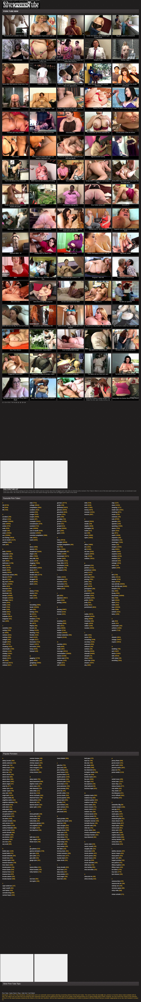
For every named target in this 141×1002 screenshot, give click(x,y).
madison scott (88, 802)
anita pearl (5, 809)
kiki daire (60, 848)
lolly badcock (88, 786)
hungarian (60, 568)
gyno (58, 533)
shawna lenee (116, 823)
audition (5, 542)
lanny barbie (61, 874)
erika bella (33, 821)
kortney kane (61, 851)
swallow (114, 556)
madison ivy (88, 798)
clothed (4, 665)
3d (3, 507)
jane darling (60, 770)
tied (113, 598)
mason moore (88, 807)
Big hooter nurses (125, 253)
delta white (33, 791)
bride (4, 609)
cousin (32, 519)
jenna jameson (61, 786)
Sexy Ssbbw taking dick (98, 205)
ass (3, 535)
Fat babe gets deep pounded (15, 132)
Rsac (19, 993)
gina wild (32, 858)
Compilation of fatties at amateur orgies (43, 374)
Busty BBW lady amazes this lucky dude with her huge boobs (125, 181)
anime (4, 526)
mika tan (87, 828)
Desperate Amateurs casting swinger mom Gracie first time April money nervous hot (98, 399)
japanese (60, 598)
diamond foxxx (34, 798)
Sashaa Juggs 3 (125, 60)
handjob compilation (63, 544)
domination (33, 568)
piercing (87, 577)
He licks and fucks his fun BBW (70, 301)
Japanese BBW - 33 (15, 253)
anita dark (5, 807)
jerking (59, 602)
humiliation (60, 565)
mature (59, 656)
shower (86, 663)
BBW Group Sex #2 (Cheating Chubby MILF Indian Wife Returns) (70, 60)
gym (58, 530)
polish (86, 584)
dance (32, 547)
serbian (86, 649)
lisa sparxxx (88, 784)
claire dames (34, 765)
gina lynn (33, 853)
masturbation (61, 653)
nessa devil (88, 851)
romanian (87, 621)
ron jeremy (115, 798)
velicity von (115, 886)
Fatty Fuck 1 (98, 301)
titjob (113, 602)
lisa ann (86, 779)
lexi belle (87, 767)
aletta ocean (6, 767)
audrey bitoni (6, 825)
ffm (31, 623)
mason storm (88, 809)
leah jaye (87, 758)
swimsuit (114, 561)
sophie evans (116, 835)
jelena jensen (61, 779)
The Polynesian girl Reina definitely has (98, 132)
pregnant (87, 593)
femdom (32, 619)
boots (4, 602)
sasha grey (115, 814)
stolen (114, 544)
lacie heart (60, 869)
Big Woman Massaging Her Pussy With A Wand (15, 399)
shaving (86, 651)
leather (59, 630)
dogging (32, 563)
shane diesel (116, 821)
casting (4, 637)
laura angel (60, 876)
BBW (15, 277)
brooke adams (6, 876)
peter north (115, 765)
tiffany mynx (116, 867)
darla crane (33, 786)
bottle (4, 605)
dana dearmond (35, 781)
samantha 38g (116, 804)
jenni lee (59, 791)
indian (59, 577)
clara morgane (34, 767)
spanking (115, 526)
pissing (86, 579)
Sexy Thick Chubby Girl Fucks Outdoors (43, 398)
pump (86, 605)
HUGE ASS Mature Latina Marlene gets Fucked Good (98, 36)
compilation (33, 507)
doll (31, 565)
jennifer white (61, 793)
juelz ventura (61, 807)
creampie (33, 521)
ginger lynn (33, 860)
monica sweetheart (90, 832)
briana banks (6, 869)
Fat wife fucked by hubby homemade (43, 132)
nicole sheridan (89, 862)
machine (59, 644)
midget (59, 663)
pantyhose (87, 570)
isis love (32, 879)
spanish (114, 524)
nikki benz (87, 865)
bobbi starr (5, 851)
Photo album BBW (43, 84)
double (32, 572)
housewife (60, 561)
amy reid (5, 793)
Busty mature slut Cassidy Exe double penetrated (125, 85)
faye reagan (33, 839)
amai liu (4, 786)
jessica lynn (61, 800)
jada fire (59, 765)
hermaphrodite (61, 551)
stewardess (115, 540)
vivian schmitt (116, 894)
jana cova (60, 767)
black (4, 591)
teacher (114, 579)
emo (31, 595)
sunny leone (115, 844)
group (59, 528)
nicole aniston (88, 853)
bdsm (4, 568)
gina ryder (33, 855)
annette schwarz (7, 811)
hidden (59, 554)
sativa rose (115, 816)
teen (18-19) (115, 584)
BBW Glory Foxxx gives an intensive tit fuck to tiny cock (43, 60)
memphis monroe (89, 821)
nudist (86, 530)
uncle (113, 623)
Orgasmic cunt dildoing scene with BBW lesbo (125, 230)
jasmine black (61, 774)
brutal (4, 614)
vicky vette (115, 890)
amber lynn (5, 788)
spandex (114, 521)
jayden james (61, 777)
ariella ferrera (6, 816)
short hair (87, 660)
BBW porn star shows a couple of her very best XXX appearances (70, 85)
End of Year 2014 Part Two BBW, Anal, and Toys (43, 278)
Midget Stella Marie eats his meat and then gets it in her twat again (70, 109)
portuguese (88, 588)
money (86, 510)
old (85, 549)
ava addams (6, 835)
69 (3, 510)
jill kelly (59, 802)
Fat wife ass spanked (125, 301)
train (113, 609)
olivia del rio (88, 876)
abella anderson (7, 763)
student (114, 551)
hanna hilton (34, 867)
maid (58, 646)
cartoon (4, 635)
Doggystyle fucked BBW (15, 374)
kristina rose (61, 855)
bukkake (5, 616)
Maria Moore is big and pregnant (43, 301)
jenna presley (61, 788)
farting (32, 612)
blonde (4, 595)
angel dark (5, 795)
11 (18, 402)
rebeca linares (116, 786)
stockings (115, 542)
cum (31, 528)
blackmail (5, 593)
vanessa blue (116, 881)
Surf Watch (31, 993)
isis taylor (33, 881)
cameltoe (5, 628)
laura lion (60, 879)
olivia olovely (88, 879)
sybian (114, 568)
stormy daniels (116, 839)
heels (58, 549)
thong (113, 593)
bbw (3, 565)
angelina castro (7, 800)
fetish (31, 621)
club (31, 503)
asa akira (5, 818)
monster (87, 512)
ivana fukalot (61, 758)
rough (86, 623)
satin (85, 635)
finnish (32, 628)
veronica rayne (116, 888)
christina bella (34, 760)
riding (86, 619)
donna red (33, 802)
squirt (113, 535)
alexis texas (6, 781)
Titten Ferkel (15, 156)
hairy (58, 540)
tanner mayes (116, 853)
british (4, 612)
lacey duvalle (61, 867)
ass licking (5, 537)
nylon (86, 537)
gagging (32, 658)
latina (58, 628)
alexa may (5, 770)
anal (3, 524)
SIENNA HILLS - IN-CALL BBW (98, 229)
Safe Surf (24, 993)
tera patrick (115, 862)
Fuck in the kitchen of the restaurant (15, 181)
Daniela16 (126, 156)
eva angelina (34, 825)
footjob (32, 639)
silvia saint (115, 830)
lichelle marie (88, 777)
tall (113, 574)
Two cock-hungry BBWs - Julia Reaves (70, 398)
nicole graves (88, 855)
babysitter (5, 554)
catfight (4, 639)
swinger (114, 563)
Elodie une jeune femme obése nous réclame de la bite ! (15, 205)
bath (3, 561)
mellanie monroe (89, 818)
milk (85, 503)
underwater (115, 625)
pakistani (87, 565)
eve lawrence (34, 830)
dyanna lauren (34, 804)
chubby (4, 653)
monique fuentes (89, 835)
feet (31, 616)
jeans (58, 600)
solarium (114, 517)
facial (31, 607)
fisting (32, 630)
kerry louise (60, 846)
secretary (87, 642)
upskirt (114, 630)
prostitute (87, 598)
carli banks (5, 890)
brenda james (6, 867)
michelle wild (88, 825)
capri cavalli (6, 888)
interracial (60, 586)
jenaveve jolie (61, 781)
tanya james (115, 855)
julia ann (59, 809)
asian (4, 533)
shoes (86, 658)
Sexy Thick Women (15, 350)
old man (86, 551)
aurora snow (6, 830)
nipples (86, 526)
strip (113, 549)
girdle (59, 505)
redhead (87, 616)
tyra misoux (115, 874)
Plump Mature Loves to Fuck (125, 277)
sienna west (115, 828)
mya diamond (88, 837)
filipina (32, 625)
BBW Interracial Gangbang (70, 374)
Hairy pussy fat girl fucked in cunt (70, 277)
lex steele (87, 765)
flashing (32, 632)
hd (58, 547)
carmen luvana (34, 758)
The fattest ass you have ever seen (98, 374)
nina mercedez (89, 869)
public (86, 600)
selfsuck (87, 646)
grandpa (59, 519)
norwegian (87, 528)
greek (59, 524)
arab (3, 528)
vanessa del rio (116, 883)
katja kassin (61, 828)
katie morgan (61, 825)
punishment (88, 607)
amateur (5, 521)
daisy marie (33, 779)
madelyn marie (89, 795)
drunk (31, 581)
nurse (86, 535)
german (59, 503)
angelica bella (6, 798)
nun (85, 533)
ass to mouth (6, 540)
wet (113, 651)
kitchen (59, 612)
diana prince (34, 800)
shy (85, 665)
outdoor (86, 558)
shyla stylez (115, 825)
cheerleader (6, 649)
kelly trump (60, 842)
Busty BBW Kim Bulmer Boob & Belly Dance (126, 398)
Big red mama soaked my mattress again (126, 326)
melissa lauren (89, 814)
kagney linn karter (62, 821)
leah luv (86, 760)
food (31, 637)
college (32, 505)
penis (86, 574)
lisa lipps (87, 781)
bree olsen (5, 865)
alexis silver (6, 779)
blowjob (4, 598)
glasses (59, 510)
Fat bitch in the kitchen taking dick (125, 350)
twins (113, 614)
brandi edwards (7, 855)
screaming (87, 639)
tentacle (114, 588)
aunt (3, 544)
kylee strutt (60, 860)
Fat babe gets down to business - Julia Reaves (43, 109)
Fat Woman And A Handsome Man (125, 374)
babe (4, 551)
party (86, 572)
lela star (86, 763)
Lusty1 (70, 36)
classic (4, 658)
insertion (60, 581)
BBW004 (42, 205)
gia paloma (33, 848)
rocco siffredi (116, 795)
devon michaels (35, 795)
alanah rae (5, 765)
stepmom (115, 537)
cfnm (4, 644)
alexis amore (6, 774)
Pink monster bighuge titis (70, 205)
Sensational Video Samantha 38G (43, 326)
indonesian (60, 579)
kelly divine (60, 837)
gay (31, 665)
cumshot (32, 533)
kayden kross (61, 830)
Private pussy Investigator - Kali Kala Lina (98, 326)
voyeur (114, 642)
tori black (115, 869)
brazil (4, 607)
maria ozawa (88, 804)
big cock (5, 581)
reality (86, 614)
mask (58, 649)
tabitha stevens (116, 851)
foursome (33, 642)
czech (31, 540)
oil (85, 547)
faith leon (33, 837)
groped (59, 526)
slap (113, 503)
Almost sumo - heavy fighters (43, 350)
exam (31, 598)
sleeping (114, 507)
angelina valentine (8, 802)
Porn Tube (5, 993)
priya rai (114, 770)
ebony (32, 591)
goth (58, 517)
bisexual (5, 588)
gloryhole (60, 512)
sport (113, 530)
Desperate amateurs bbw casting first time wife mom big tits (70, 157)
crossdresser (34, 524)
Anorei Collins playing (70, 253)
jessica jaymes (61, 798)
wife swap (115, 658)
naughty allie (88, 848)
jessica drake (61, 795)
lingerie (59, 637)
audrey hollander (7, 828)
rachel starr (115, 781)
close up (5, 663)
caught (4, 642)
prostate (87, 595)
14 (25, 402)
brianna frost (6, 872)
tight (113, 600)
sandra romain (116, 807)
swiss (113, 565)
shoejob (86, 656)
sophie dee (115, 832)
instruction (60, 584)
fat (30, 614)
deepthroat (33, 551)
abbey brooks (6, 760)
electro (32, 593)
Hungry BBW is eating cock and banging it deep (98, 181)
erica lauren (33, 818)
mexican (59, 660)
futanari (32, 651)
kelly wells (60, 844)
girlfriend (60, 507)
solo (113, 519)
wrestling (115, 660)
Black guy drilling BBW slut (15, 229)
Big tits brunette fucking (98, 156)
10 (16, 402)
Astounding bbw (70, 132)
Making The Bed (98, 108)
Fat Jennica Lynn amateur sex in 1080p (15, 36)
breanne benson (7, 862)
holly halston (34, 872)
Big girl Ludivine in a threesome (125, 36)
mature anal (60, 658)
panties (86, 568)
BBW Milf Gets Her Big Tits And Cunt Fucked (15, 326)
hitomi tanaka (34, 869)
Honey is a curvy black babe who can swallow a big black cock (43, 157)
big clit (4, 579)
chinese (4, 651)
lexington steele (89, 772)
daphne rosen (34, 784)
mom (86, 507)
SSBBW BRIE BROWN (15, 60)
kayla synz (60, 832)
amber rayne (6, 791)
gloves (59, 514)
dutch (31, 584)
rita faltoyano (116, 793)
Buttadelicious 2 (15, 108)
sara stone (115, 811)
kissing (59, 609)
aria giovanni (6, 814)
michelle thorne (89, 823)
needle (86, 524)
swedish (114, 558)
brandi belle (6, 853)
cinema (4, 656)
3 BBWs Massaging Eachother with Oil (98, 253)
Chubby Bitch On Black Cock (42, 253)
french (32, 644)
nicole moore (88, 858)
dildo (31, 556)
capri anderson (7, 886)
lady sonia (60, 872)
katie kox (60, 823)
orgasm (86, 554)
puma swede (116, 772)
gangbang (33, 663)
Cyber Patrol (13, 993)
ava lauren (5, 839)
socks (113, 514)
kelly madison (61, 839)
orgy (85, 556)
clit (3, 660)
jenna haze (60, 784)
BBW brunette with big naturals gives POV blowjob (70, 326)
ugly (113, 621)
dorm (31, 570)
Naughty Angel (98, 60)
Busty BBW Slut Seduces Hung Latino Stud (15, 84)
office (86, 544)
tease (113, 581)
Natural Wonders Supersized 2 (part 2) (43, 36)
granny (59, 521)
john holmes (61, 804)
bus (3, 621)
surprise (114, 554)
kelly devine (61, 835)
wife (113, 656)
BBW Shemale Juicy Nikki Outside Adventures (98, 85)
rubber (86, 625)
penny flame (115, 760)
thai (113, 591)
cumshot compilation (36, 535)
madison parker (89, 800)
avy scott (5, 844)
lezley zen (87, 774)
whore (114, 653)
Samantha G (125, 205)
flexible (32, 635)
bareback (5, 558)
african (4, 519)
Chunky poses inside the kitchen (125, 132)
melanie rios (88, 811)
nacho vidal (88, 844)
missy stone (88, 830)
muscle (86, 514)
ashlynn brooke (7, 821)
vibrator (114, 637)
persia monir (116, 763)
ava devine (5, 837)
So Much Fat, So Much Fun (43, 229)
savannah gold (116, 818)
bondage (5, 600)
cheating (5, 646)
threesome (115, 595)
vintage (114, 639)
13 (22, 402)
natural (86, 521)
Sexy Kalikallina (70, 181)
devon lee (33, 793)
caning (4, 630)
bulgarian (5, 619)
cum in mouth (34, 530)
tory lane (114, 872)
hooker (59, 558)
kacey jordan (61, 818)
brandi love (5, 858)
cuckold (32, 526)
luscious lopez (89, 788)
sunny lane (115, 842)
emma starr (33, 816)
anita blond (5, 804)
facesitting (33, 605)
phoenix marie (116, 767)
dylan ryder (33, 807)
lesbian (59, 632)
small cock (115, 510)
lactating (59, 621)
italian (59, 588)
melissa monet (89, 816)
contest (32, 512)
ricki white (115, 788)
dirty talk (32, 558)
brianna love (6, 874)
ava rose (5, 842)
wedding (114, 649)
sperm (114, 528)
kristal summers (62, 853)
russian (86, 628)
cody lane (33, 770)
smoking (114, 512)
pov (85, 591)
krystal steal (61, 858)
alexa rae (5, 772)
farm (31, 609)
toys (113, 607)
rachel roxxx (116, 779)
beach (4, 570)
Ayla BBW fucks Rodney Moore (98, 350)
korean (59, 614)
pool (85, 586)
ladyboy (59, 623)
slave (113, 505)
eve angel (33, 828)
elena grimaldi (34, 814)
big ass (4, 577)
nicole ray (87, 860)
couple (32, 517)
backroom (5, 556)
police (86, 581)
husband (60, 570)
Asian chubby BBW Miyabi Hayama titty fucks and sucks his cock (70, 230)
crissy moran (34, 772)
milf (58, 665)
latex (58, 625)
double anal (33, 574)
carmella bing (6, 893)
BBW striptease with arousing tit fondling (43, 181)
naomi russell (88, 846)
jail (58, 595)
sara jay (114, 809)
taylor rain (115, 858)
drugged (32, 579)
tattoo (113, 577)
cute (31, 537)
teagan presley (116, 860)
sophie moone (116, 837)
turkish (114, 612)
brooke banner (7, 879)
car (3, 632)
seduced (87, 644)
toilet (113, 605)
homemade (60, 556)
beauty (4, 572)
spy (113, 533)
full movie (33, 646)
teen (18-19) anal (117, 586)
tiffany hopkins (116, 865)
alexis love (5, 777)
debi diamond (34, 788)
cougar (32, 514)
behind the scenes (8, 574)
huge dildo (60, 563)
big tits (4, 584)
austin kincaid (6, 832)
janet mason (61, 772)
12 (20, 402)
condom (32, 510)
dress (31, 577)
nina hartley (88, 867)
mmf (85, 505)
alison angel (6, 784)
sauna (86, 637)
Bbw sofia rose (15, 301)
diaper (32, 554)
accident (5, 517)
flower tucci (33, 842)
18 (3, 505)
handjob (59, 542)
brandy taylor (6, 860)
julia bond (60, 811)
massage (60, 651)
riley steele (115, 791)
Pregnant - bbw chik (98, 277)
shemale (87, 653)
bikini (4, 586)
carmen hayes (6, 895)
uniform (114, 628)
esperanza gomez (35, 823)
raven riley (115, 784)
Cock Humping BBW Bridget (70, 350)
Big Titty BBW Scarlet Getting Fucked (126, 108)
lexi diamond (88, 770)
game (31, 660)
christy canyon (34, 763)
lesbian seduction (62, 635)
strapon (114, 547)
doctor (32, 561)
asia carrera (6, 823)
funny (31, 649)
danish (32, 549)
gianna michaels (35, 851)
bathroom (5, 563)
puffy (86, 602)
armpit (4, 530)
